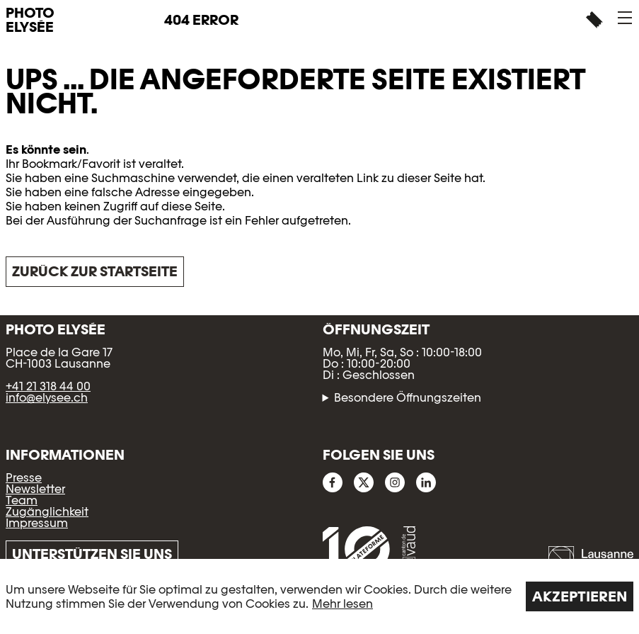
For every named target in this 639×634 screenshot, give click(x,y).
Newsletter (35, 489)
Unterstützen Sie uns (92, 553)
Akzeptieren (579, 596)
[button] (624, 17)
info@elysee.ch (47, 397)
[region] (319, 596)
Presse (24, 478)
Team (22, 500)
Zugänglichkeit (47, 512)
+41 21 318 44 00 (48, 386)
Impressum (37, 523)
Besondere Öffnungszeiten (407, 398)
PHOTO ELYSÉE (30, 20)
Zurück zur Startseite (95, 271)
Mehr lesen (342, 604)
